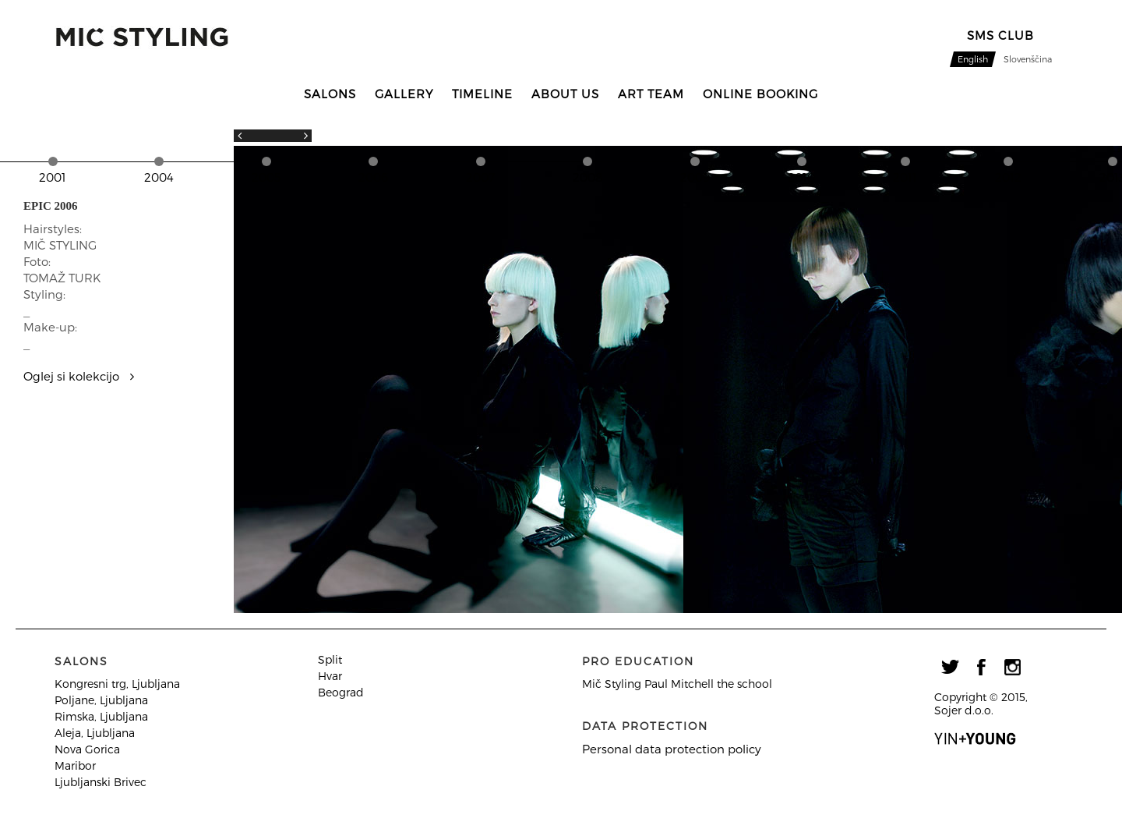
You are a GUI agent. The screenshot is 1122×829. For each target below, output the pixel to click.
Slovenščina (1028, 59)
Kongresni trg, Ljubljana (117, 683)
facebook (981, 666)
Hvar (330, 675)
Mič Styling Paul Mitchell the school (677, 683)
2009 (695, 177)
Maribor (75, 765)
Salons (330, 94)
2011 (905, 177)
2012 (1008, 177)
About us (565, 94)
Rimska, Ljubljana (101, 716)
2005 (266, 177)
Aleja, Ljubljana (95, 732)
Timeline (482, 94)
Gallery (404, 94)
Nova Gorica (87, 749)
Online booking (760, 94)
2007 (480, 177)
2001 (52, 177)
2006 (373, 177)
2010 (801, 177)
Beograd (341, 692)
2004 (159, 177)
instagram (1012, 666)
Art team (651, 94)
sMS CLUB (1000, 35)
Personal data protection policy (671, 749)
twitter (949, 666)
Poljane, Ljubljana (101, 700)
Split (330, 659)
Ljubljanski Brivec (100, 781)
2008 (587, 177)
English (973, 59)
